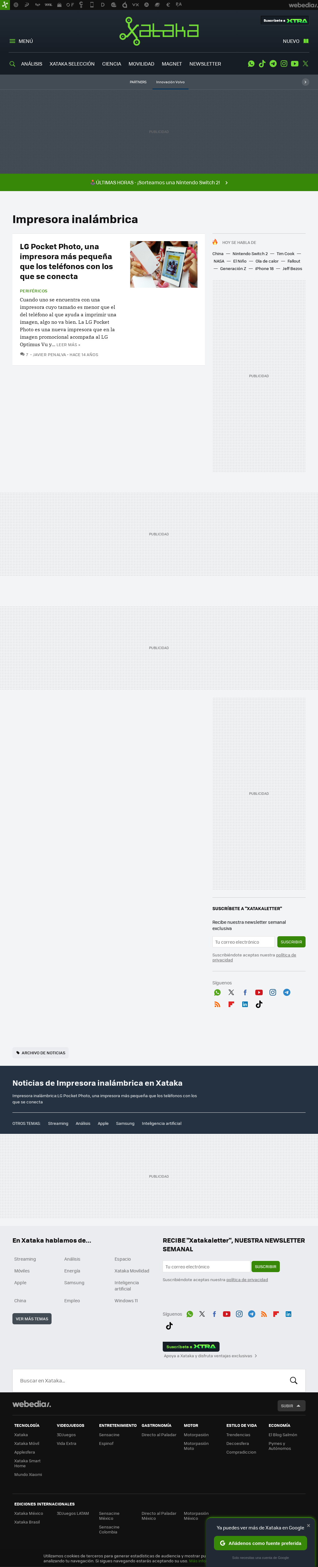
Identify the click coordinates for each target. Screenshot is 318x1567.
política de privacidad (247, 1279)
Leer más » (68, 344)
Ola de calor (267, 261)
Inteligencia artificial (161, 1123)
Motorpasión (196, 1434)
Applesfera (24, 1452)
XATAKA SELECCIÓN (72, 63)
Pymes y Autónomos (280, 1445)
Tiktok (262, 63)
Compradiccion (241, 1452)
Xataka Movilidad (132, 1270)
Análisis (83, 1123)
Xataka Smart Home (27, 1463)
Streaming (58, 1123)
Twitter (305, 63)
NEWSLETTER (205, 63)
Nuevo (291, 40)
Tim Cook (285, 253)
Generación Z (233, 268)
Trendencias (238, 1434)
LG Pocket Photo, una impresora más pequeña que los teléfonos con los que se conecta (66, 261)
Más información (205, 1561)
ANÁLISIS (31, 63)
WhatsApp (251, 63)
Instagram (284, 63)
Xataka (159, 31)
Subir (287, 1406)
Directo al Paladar (159, 1434)
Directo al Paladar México (159, 1515)
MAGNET (172, 63)
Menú (26, 40)
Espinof (106, 1443)
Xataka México (28, 1513)
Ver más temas (32, 1319)
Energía (72, 1270)
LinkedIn (245, 1003)
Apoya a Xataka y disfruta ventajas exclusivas (208, 1355)
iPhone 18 (264, 268)
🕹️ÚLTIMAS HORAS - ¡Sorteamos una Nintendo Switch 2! (155, 182)
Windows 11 (126, 1300)
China (218, 253)
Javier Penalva (49, 354)
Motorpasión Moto (196, 1445)
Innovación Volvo (170, 82)
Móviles (22, 1270)
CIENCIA (111, 63)
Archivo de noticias (43, 1053)
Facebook (245, 991)
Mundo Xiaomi (28, 1474)
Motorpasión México (196, 1515)
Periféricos (33, 290)
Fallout (294, 261)
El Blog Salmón (283, 1434)
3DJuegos (66, 1434)
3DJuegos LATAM (73, 1513)
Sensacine (109, 1434)
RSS (217, 1003)
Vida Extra (66, 1443)
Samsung (125, 1123)
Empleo (72, 1300)
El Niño (240, 261)
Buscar (293, 1380)
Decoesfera (237, 1443)
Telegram (273, 63)
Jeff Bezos (292, 268)
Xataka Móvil (26, 1443)
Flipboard (231, 1003)
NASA (219, 261)
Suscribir (291, 942)
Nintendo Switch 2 (250, 253)
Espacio (123, 1259)
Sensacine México (109, 1515)
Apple (103, 1123)
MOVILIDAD (141, 63)
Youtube (294, 63)
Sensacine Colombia (109, 1529)
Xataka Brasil (27, 1522)
